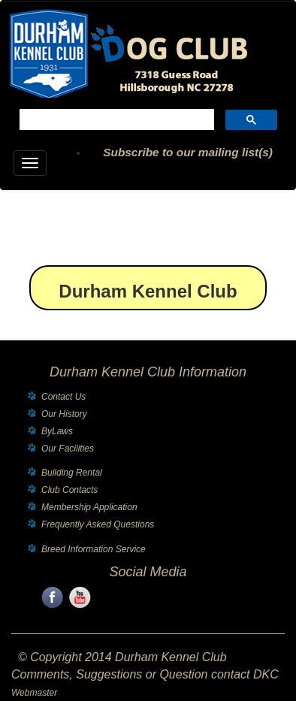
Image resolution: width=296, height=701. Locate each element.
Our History (64, 414)
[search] (115, 121)
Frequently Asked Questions (97, 524)
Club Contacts (69, 490)
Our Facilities (67, 448)
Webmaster (34, 692)
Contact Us (63, 396)
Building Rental (71, 472)
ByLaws (57, 431)
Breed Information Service (93, 549)
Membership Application (89, 507)
